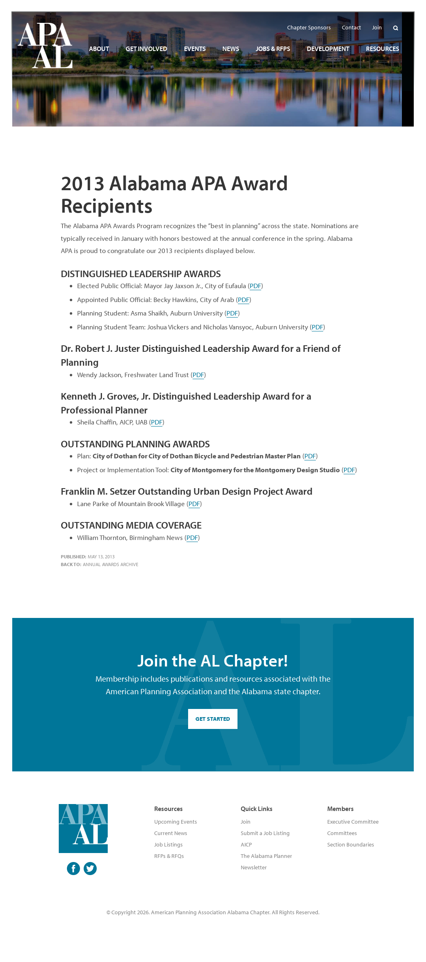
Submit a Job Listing (265, 833)
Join (246, 821)
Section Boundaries (350, 844)
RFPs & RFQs (169, 856)
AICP (246, 844)
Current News (170, 833)
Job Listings (168, 844)
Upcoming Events (175, 821)
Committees (342, 833)
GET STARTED (212, 718)
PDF (255, 285)
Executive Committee (353, 821)
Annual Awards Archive (110, 564)
